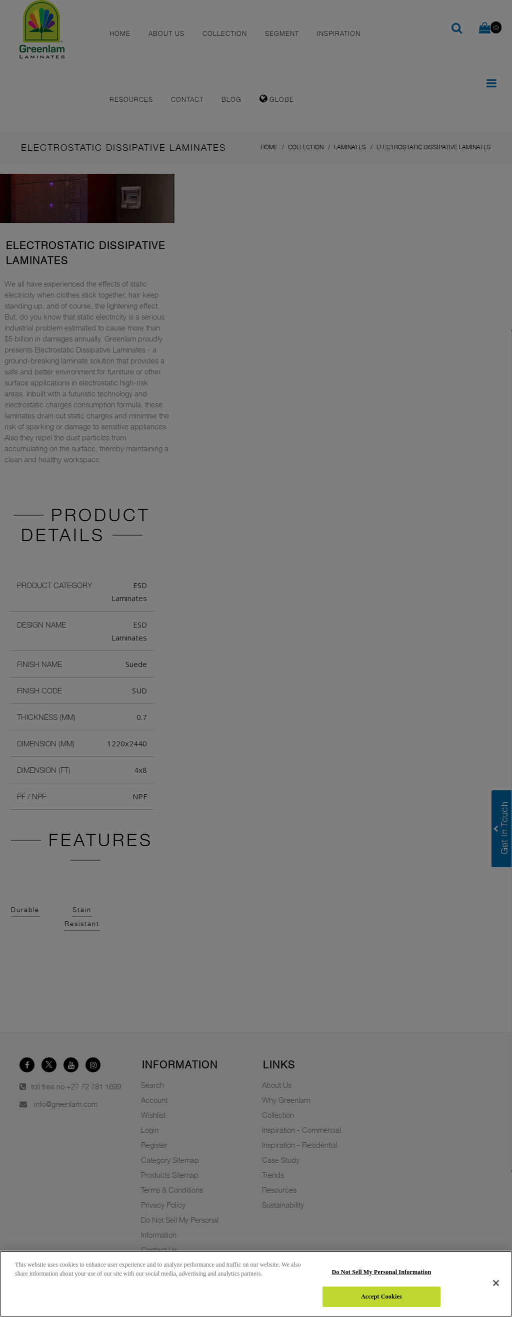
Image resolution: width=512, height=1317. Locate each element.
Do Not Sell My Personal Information (381, 1272)
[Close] (496, 1283)
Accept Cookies (381, 1296)
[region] (256, 1284)
